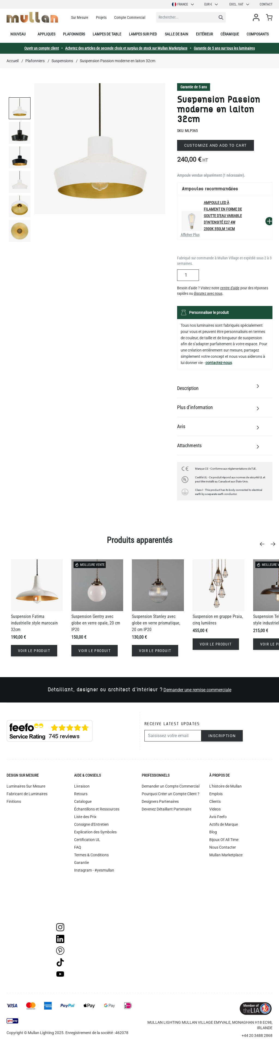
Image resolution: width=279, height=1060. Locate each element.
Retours (80, 794)
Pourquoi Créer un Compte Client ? (170, 794)
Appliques (46, 34)
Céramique (229, 34)
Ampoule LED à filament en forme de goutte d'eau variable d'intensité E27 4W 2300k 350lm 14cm (223, 215)
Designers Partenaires (160, 801)
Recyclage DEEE (87, 893)
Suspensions (62, 61)
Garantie (81, 862)
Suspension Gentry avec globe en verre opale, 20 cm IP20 (95, 623)
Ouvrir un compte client (41, 48)
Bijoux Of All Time (223, 839)
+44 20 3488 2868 (257, 1035)
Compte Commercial (129, 17)
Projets (101, 17)
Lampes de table (107, 34)
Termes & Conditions (91, 855)
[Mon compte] (257, 17)
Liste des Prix (85, 817)
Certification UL (87, 839)
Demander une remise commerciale (197, 689)
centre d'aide (229, 288)
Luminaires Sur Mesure (26, 786)
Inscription (222, 736)
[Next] (274, 544)
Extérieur (204, 34)
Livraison (82, 786)
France (183, 4)
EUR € (211, 4)
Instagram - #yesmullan (94, 870)
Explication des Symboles (95, 832)
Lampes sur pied (143, 34)
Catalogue (83, 801)
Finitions (14, 801)
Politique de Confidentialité (96, 878)
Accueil (13, 61)
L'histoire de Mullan (225, 786)
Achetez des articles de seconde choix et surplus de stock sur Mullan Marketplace (126, 48)
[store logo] (32, 17)
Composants (258, 34)
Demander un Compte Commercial (170, 786)
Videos (215, 809)
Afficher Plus (190, 235)
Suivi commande (88, 908)
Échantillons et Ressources (96, 809)
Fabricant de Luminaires (27, 794)
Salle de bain (176, 34)
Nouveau (18, 34)
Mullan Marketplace (225, 855)
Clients (215, 801)
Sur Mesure (79, 17)
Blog (213, 832)
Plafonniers (74, 34)
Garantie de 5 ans (193, 87)
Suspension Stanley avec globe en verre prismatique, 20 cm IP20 (156, 623)
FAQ (77, 847)
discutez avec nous (208, 293)
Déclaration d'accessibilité (95, 885)
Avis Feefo (218, 817)
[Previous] (263, 544)
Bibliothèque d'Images (92, 901)
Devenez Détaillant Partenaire (166, 809)
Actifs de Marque (223, 824)
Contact (266, 4)
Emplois (216, 794)
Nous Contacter (222, 847)
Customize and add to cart (215, 145)
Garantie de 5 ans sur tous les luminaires (224, 48)
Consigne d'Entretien (91, 824)
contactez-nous (218, 363)
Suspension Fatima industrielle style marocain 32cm (34, 623)
